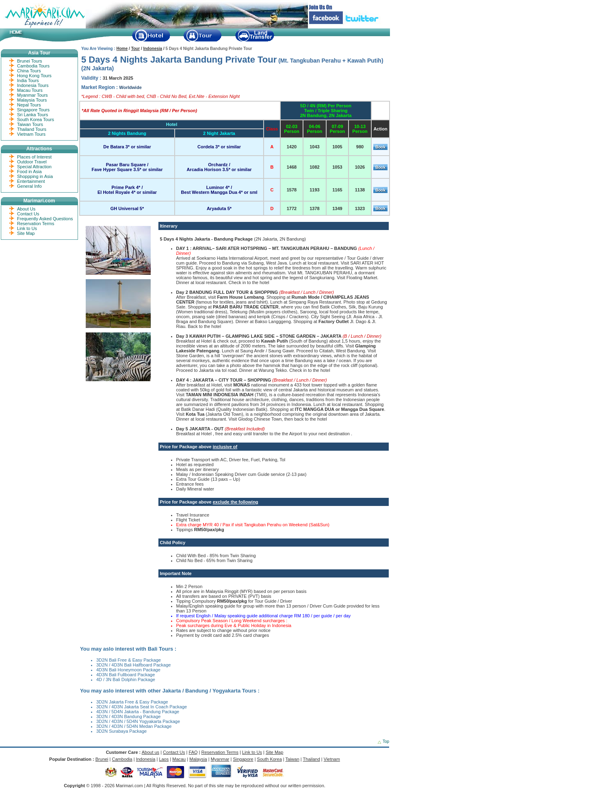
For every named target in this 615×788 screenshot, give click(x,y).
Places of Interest (34, 156)
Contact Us (28, 213)
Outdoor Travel (32, 161)
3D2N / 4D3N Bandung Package (128, 716)
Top (386, 741)
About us (150, 752)
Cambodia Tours (33, 65)
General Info (29, 186)
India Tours (28, 80)
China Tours (29, 70)
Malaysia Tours (32, 100)
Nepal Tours (29, 104)
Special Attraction (34, 166)
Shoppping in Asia (35, 176)
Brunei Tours (29, 61)
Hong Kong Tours (34, 75)
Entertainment (31, 181)
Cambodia (122, 759)
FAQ (193, 752)
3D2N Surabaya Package (121, 731)
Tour (135, 48)
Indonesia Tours (32, 85)
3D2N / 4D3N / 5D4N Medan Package (133, 726)
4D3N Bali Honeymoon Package (128, 669)
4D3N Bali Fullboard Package (125, 674)
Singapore (243, 759)
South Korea (269, 759)
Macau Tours (30, 90)
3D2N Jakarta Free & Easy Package (132, 701)
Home (122, 48)
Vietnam (332, 759)
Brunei (101, 759)
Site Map (26, 233)
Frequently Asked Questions (45, 218)
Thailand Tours (31, 129)
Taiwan (292, 759)
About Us (26, 208)
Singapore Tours (33, 109)
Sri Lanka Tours (32, 114)
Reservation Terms (35, 223)
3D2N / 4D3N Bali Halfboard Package (133, 664)
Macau (179, 759)
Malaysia (198, 759)
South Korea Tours (35, 119)
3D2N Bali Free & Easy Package (128, 660)
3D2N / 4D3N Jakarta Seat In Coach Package (141, 706)
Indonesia (152, 48)
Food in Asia (29, 171)
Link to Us (27, 228)
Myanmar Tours (32, 95)
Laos (164, 759)
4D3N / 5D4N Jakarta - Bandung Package (137, 711)
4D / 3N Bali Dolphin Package (125, 679)
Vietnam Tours (31, 134)
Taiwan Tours (30, 124)
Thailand (311, 759)
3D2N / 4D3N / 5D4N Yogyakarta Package (138, 721)
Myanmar (220, 759)
